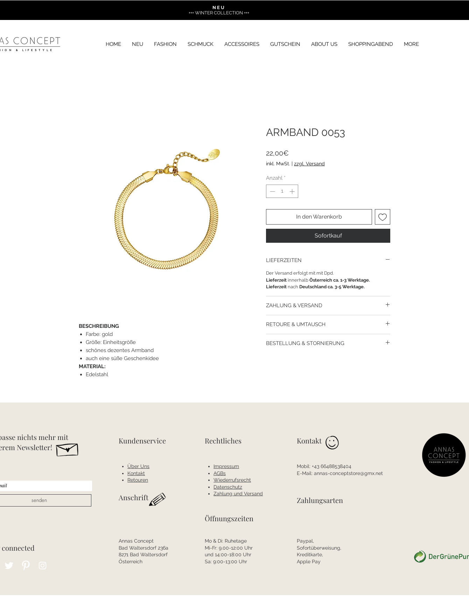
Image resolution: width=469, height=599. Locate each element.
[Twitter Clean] (9, 565)
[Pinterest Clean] (26, 565)
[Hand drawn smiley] (333, 443)
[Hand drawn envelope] (67, 448)
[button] (411, 44)
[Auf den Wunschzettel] (382, 217)
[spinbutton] (282, 191)
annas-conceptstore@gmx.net (348, 473)
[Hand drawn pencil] (157, 499)
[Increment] (293, 191)
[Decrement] (271, 191)
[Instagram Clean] (42, 565)
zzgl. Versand (309, 163)
